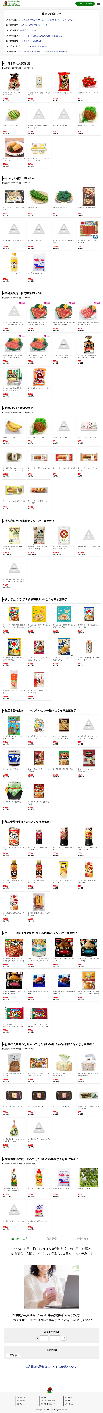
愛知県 (13, 1355)
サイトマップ (69, 1397)
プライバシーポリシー (48, 1400)
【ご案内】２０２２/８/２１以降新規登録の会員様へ (44, 52)
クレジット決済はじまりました (35, 46)
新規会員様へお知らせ (31, 41)
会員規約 (43, 1397)
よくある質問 (21, 1400)
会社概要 (67, 1400)
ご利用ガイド (83, 1238)
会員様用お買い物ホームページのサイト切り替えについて (48, 20)
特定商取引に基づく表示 (48, 1404)
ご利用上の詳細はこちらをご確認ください (52, 1366)
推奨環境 (19, 1404)
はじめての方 (19, 1238)
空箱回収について (28, 30)
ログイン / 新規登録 (85, 3)
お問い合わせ (69, 1404)
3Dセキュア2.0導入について (34, 25)
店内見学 (51, 1238)
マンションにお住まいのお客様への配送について (44, 36)
